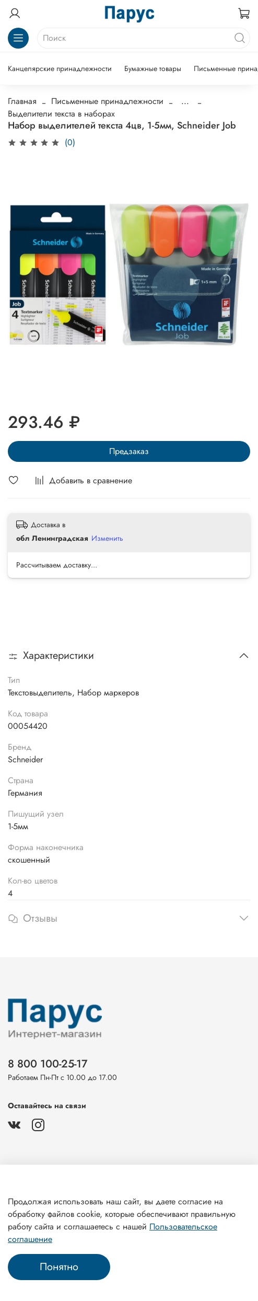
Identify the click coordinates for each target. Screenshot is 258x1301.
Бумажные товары (152, 68)
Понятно (59, 1266)
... (185, 101)
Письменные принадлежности (107, 101)
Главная (22, 101)
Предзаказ (129, 451)
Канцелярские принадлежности (60, 68)
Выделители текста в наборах (61, 114)
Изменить (107, 538)
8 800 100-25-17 (48, 1064)
